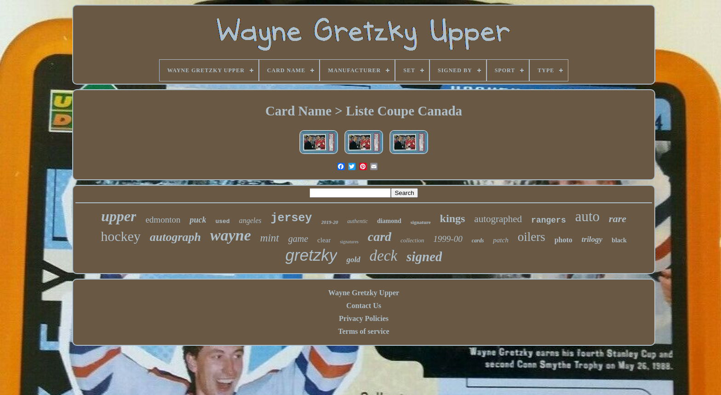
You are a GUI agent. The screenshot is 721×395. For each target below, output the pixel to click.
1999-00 (447, 239)
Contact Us (363, 305)
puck (197, 219)
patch (500, 240)
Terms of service (363, 331)
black (619, 240)
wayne (230, 235)
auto (587, 216)
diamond (389, 221)
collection (412, 240)
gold (353, 259)
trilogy (592, 239)
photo (563, 240)
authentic (357, 221)
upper (118, 216)
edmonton (162, 219)
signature (421, 222)
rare (617, 218)
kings (452, 218)
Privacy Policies (364, 318)
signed (424, 256)
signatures (349, 241)
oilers (531, 237)
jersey (291, 218)
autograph (175, 237)
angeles (250, 220)
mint (269, 238)
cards (478, 240)
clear (324, 240)
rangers (548, 220)
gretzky (312, 255)
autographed (498, 218)
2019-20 (329, 222)
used (222, 221)
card (379, 236)
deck (383, 255)
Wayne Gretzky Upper (363, 293)
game (298, 239)
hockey (121, 236)
